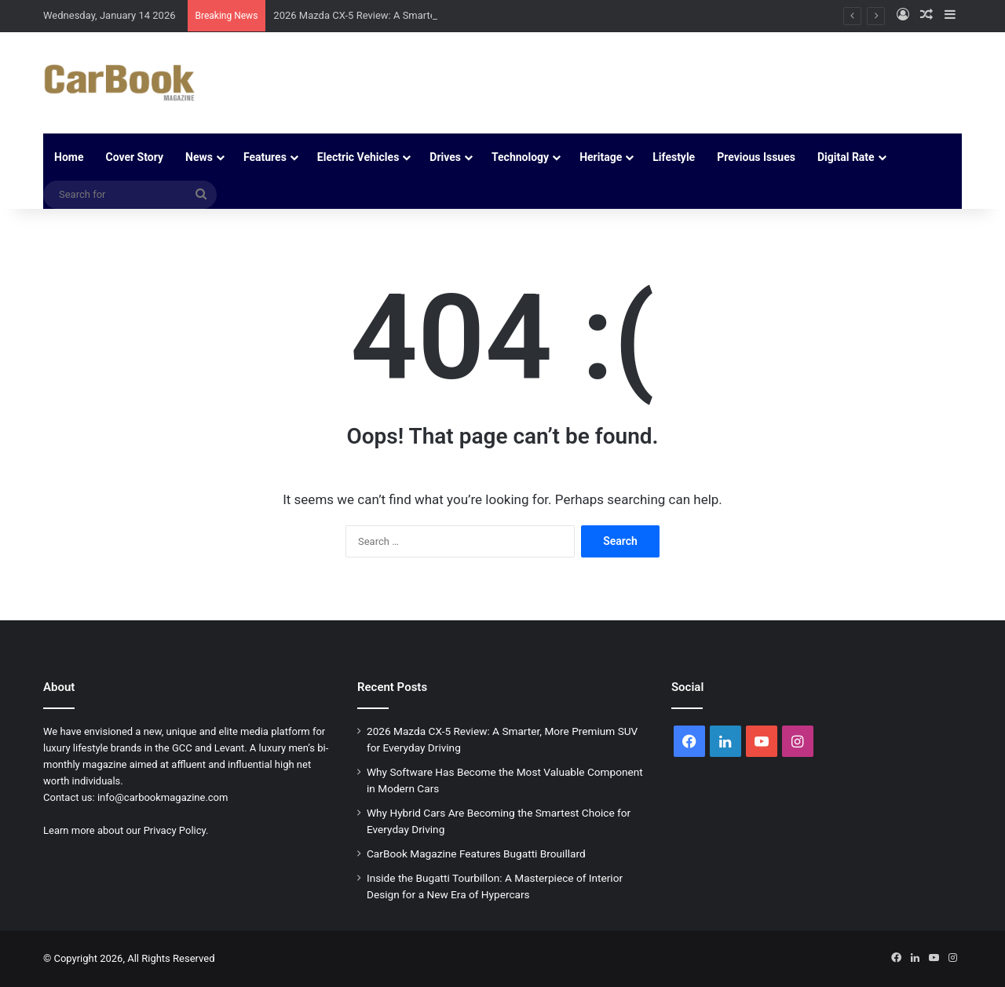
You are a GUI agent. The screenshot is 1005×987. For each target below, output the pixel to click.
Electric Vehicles (358, 157)
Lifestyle (673, 157)
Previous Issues (756, 157)
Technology (520, 157)
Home (68, 157)
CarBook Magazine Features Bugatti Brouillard (476, 853)
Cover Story (134, 157)
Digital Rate (846, 157)
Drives (445, 157)
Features (265, 157)
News (199, 157)
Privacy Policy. (176, 830)
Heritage (600, 157)
